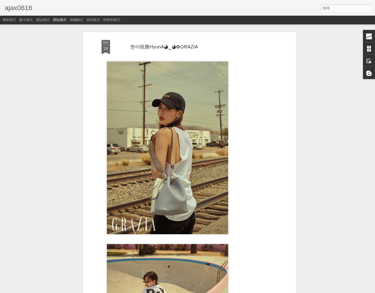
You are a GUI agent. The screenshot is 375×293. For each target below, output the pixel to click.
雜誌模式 (43, 20)
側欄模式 (76, 20)
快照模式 (93, 20)
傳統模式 (9, 20)
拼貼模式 (59, 20)
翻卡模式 (26, 20)
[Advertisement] (253, 113)
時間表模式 (111, 20)
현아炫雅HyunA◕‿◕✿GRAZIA (164, 46)
